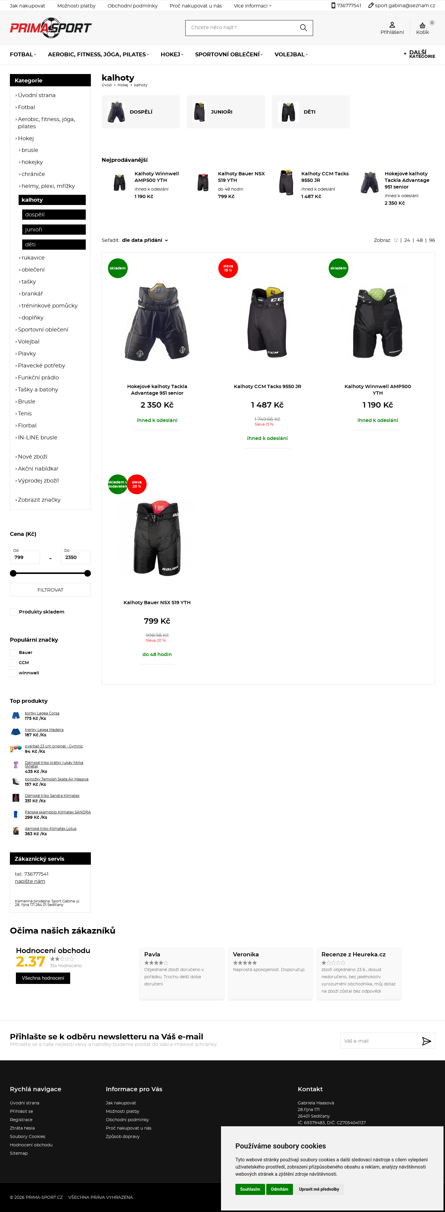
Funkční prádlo (38, 378)
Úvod (107, 85)
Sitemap (19, 1153)
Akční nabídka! (38, 469)
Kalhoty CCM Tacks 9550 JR (267, 386)
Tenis (25, 414)
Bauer (25, 653)
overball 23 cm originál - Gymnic (54, 746)
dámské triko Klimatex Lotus (50, 828)
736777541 (349, 5)
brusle (30, 150)
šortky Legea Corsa (42, 713)
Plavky (27, 354)
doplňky (32, 318)
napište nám (30, 881)
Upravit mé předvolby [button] (319, 1189)
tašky (29, 282)
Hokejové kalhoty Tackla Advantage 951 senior (407, 180)
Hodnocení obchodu (31, 1145)
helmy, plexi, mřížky (48, 186)
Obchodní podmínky (133, 6)
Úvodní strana (37, 95)
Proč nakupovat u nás (196, 6)
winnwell (29, 673)
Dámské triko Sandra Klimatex (52, 796)
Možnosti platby (76, 6)
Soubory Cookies (27, 1137)
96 (432, 240)
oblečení (33, 270)
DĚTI (296, 112)
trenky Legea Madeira (44, 730)
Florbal (27, 426)
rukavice (33, 258)
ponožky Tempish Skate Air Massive (56, 779)
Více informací (250, 6)
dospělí (35, 215)
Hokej (170, 55)
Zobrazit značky (39, 500)
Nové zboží (32, 457)
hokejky (32, 162)
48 (420, 240)
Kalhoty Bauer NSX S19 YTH (157, 602)
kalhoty (32, 200)
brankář (32, 294)
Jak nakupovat (27, 6)
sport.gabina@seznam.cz (405, 5)
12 (395, 240)
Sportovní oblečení (227, 55)
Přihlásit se (21, 1112)
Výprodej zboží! (38, 481)
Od (16, 550)
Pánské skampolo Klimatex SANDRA (58, 812)
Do (67, 550)
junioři (33, 230)
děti (30, 245)
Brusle (26, 402)
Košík (425, 27)
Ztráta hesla (22, 1128)
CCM (24, 663)
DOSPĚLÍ (130, 112)
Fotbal (21, 55)
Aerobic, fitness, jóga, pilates (97, 55)
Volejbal (290, 55)
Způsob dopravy (123, 1137)
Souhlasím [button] (250, 1189)
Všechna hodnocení (43, 978)
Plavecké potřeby (41, 366)
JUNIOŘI (212, 112)
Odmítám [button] (279, 1189)
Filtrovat (50, 590)
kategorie (422, 54)
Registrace (21, 1120)
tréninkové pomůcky (50, 306)
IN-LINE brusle (37, 438)
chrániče (33, 174)
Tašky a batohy (38, 390)
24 (407, 240)
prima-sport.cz (44, 1198)
